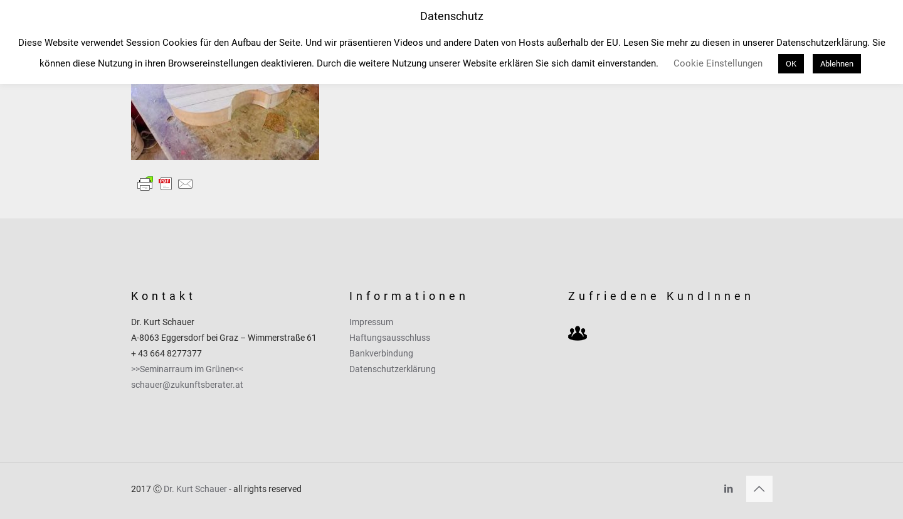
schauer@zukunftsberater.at (187, 385)
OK (791, 63)
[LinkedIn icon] (729, 489)
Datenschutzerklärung (392, 369)
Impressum (371, 322)
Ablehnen (836, 63)
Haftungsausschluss (389, 338)
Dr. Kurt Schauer (195, 489)
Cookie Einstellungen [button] (718, 63)
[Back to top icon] (759, 489)
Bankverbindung (381, 353)
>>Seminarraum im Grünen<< (187, 369)
